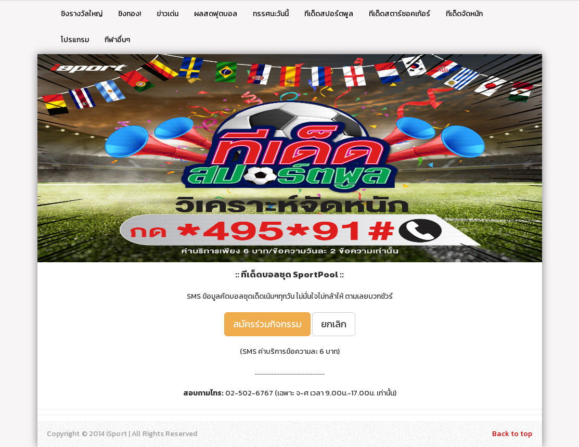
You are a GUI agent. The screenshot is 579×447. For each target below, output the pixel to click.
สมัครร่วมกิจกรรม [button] (267, 324)
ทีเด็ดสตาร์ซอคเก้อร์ (399, 13)
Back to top (512, 433)
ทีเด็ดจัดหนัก (464, 13)
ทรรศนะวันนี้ (271, 13)
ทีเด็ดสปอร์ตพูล (328, 13)
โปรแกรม (75, 39)
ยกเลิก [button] (333, 324)
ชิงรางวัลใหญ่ (81, 13)
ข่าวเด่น (167, 13)
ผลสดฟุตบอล (215, 13)
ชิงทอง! (129, 13)
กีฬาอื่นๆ (117, 39)
